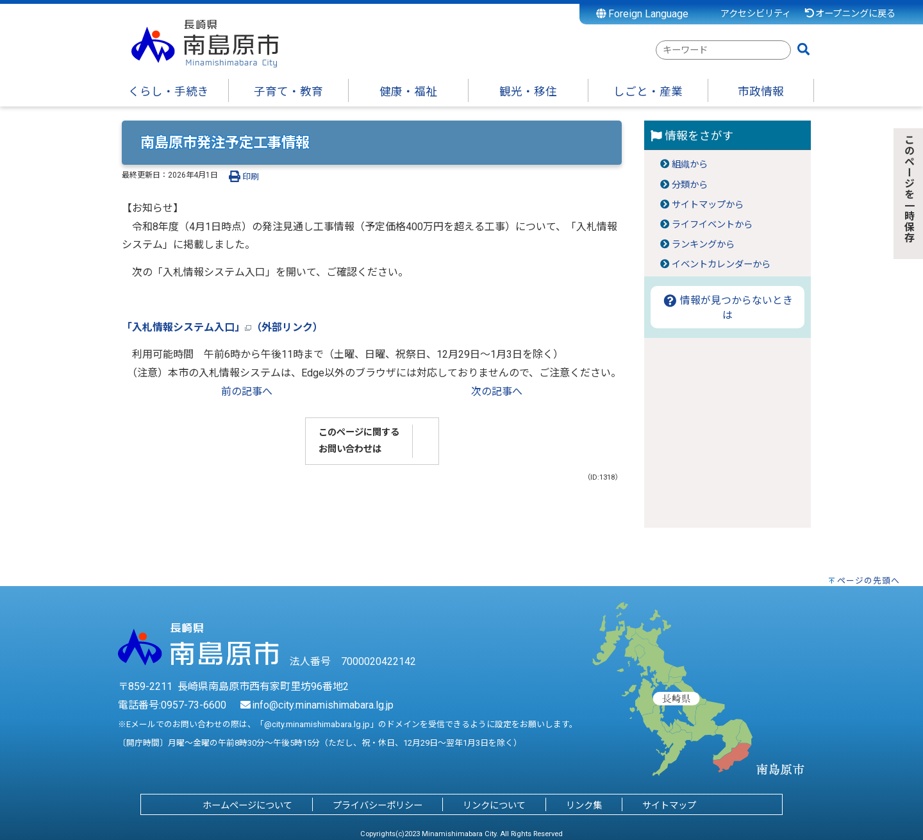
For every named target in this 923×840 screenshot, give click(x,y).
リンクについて (494, 805)
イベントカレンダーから (721, 264)
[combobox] (723, 50)
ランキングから (703, 244)
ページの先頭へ (868, 580)
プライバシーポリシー (377, 805)
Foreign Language (642, 14)
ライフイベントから (712, 224)
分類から (690, 185)
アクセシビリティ (755, 13)
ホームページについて (247, 805)
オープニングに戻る (849, 13)
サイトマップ (669, 805)
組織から (690, 164)
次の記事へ (496, 391)
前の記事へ (246, 391)
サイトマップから (708, 204)
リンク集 (584, 805)
